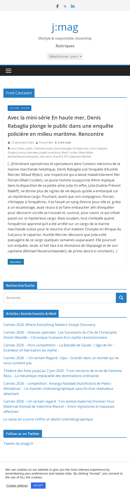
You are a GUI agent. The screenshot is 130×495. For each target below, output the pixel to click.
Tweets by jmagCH (18, 443)
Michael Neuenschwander (23, 156)
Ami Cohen (17, 148)
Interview (32, 152)
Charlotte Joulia (43, 148)
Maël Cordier (70, 152)
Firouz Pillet (46, 142)
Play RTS (58, 156)
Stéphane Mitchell (80, 156)
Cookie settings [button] (17, 485)
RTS (66, 156)
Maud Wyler (86, 152)
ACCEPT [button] (38, 485)
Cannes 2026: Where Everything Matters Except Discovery (49, 324)
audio (29, 148)
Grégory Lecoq (17, 152)
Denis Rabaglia (63, 148)
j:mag (65, 27)
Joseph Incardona (50, 152)
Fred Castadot (98, 148)
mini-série (46, 156)
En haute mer (81, 148)
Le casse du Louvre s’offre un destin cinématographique (48, 419)
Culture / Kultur (19, 108)
